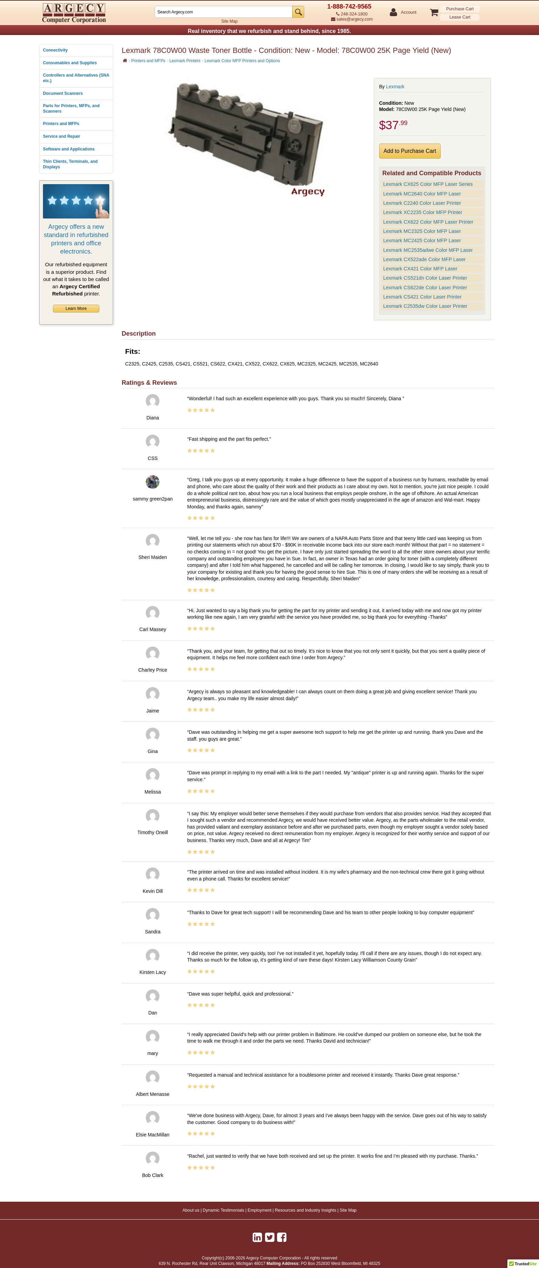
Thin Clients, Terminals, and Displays (70, 164)
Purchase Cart (460, 9)
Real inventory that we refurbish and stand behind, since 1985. (269, 31)
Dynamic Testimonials (223, 1210)
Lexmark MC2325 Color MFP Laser (422, 231)
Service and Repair (61, 136)
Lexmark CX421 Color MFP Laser (420, 268)
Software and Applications (69, 149)
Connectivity (55, 50)
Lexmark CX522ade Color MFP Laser (424, 259)
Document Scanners (63, 93)
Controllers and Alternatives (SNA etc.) (76, 78)
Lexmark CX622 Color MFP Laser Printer (428, 222)
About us (191, 1210)
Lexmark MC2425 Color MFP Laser (422, 240)
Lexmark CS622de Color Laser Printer (425, 287)
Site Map (229, 21)
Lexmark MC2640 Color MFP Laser (422, 194)
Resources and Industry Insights (306, 1210)
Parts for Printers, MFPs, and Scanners (71, 108)
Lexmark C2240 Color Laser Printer (422, 203)
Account (408, 12)
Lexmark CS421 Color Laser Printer (422, 297)
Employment (259, 1210)
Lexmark (395, 86)
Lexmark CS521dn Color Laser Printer (425, 278)
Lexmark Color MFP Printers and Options (242, 60)
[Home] (125, 60)
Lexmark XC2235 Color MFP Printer (422, 212)
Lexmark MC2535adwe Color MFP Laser (428, 250)
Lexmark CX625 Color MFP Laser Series (428, 184)
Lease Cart (459, 17)
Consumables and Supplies (70, 62)
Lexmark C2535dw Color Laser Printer (425, 306)
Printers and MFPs (61, 123)
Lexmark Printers (185, 60)
